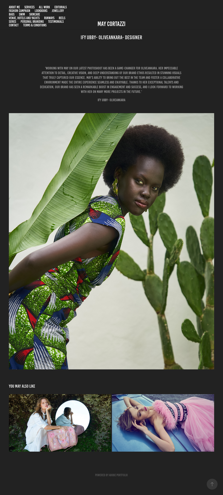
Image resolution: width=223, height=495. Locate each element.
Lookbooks (41, 11)
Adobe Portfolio (118, 475)
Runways (49, 18)
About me (14, 7)
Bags (11, 14)
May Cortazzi (111, 23)
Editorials (60, 7)
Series (12, 21)
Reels (62, 18)
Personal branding (32, 21)
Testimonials (56, 21)
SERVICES (29, 7)
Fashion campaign (19, 11)
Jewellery (58, 11)
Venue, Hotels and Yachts (24, 18)
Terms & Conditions (34, 25)
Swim (22, 14)
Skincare (34, 14)
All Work (44, 7)
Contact (14, 25)
